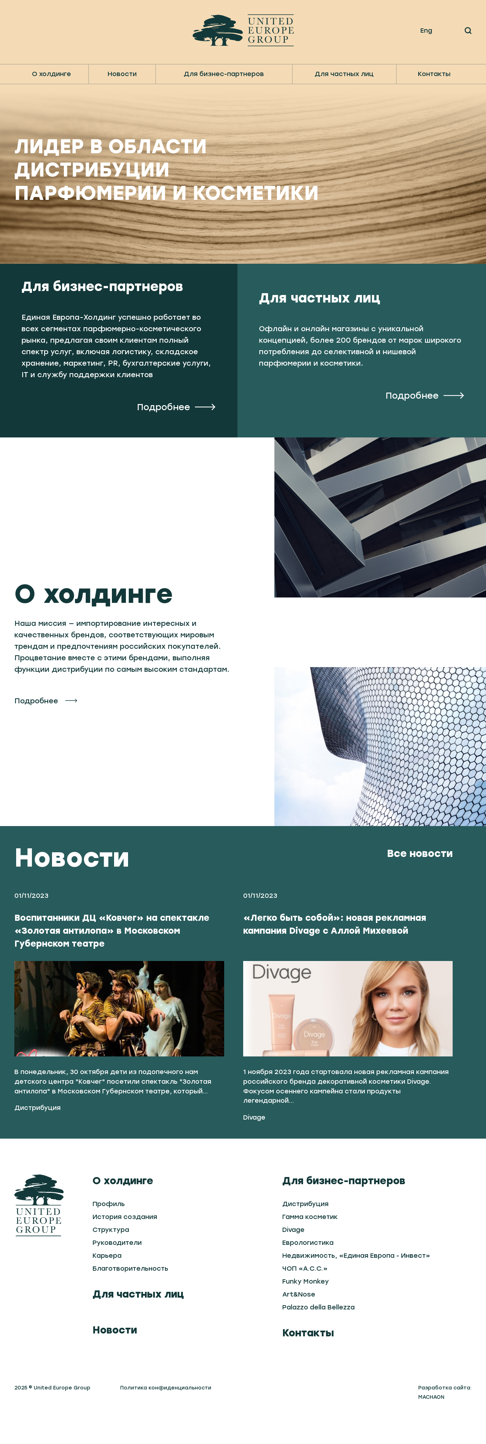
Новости (122, 74)
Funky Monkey (305, 1310)
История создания (125, 1246)
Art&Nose (298, 1323)
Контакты (434, 74)
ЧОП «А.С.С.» (305, 1297)
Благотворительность (130, 1297)
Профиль (109, 1233)
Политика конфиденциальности (165, 1416)
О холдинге (123, 1209)
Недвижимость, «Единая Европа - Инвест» (356, 1284)
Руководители (117, 1271)
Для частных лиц (138, 1323)
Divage (254, 1146)
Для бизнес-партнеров (343, 1209)
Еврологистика (308, 1271)
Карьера (107, 1284)
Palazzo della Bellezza (318, 1336)
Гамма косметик (310, 1246)
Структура (111, 1258)
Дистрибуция (37, 1137)
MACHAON (431, 1426)
